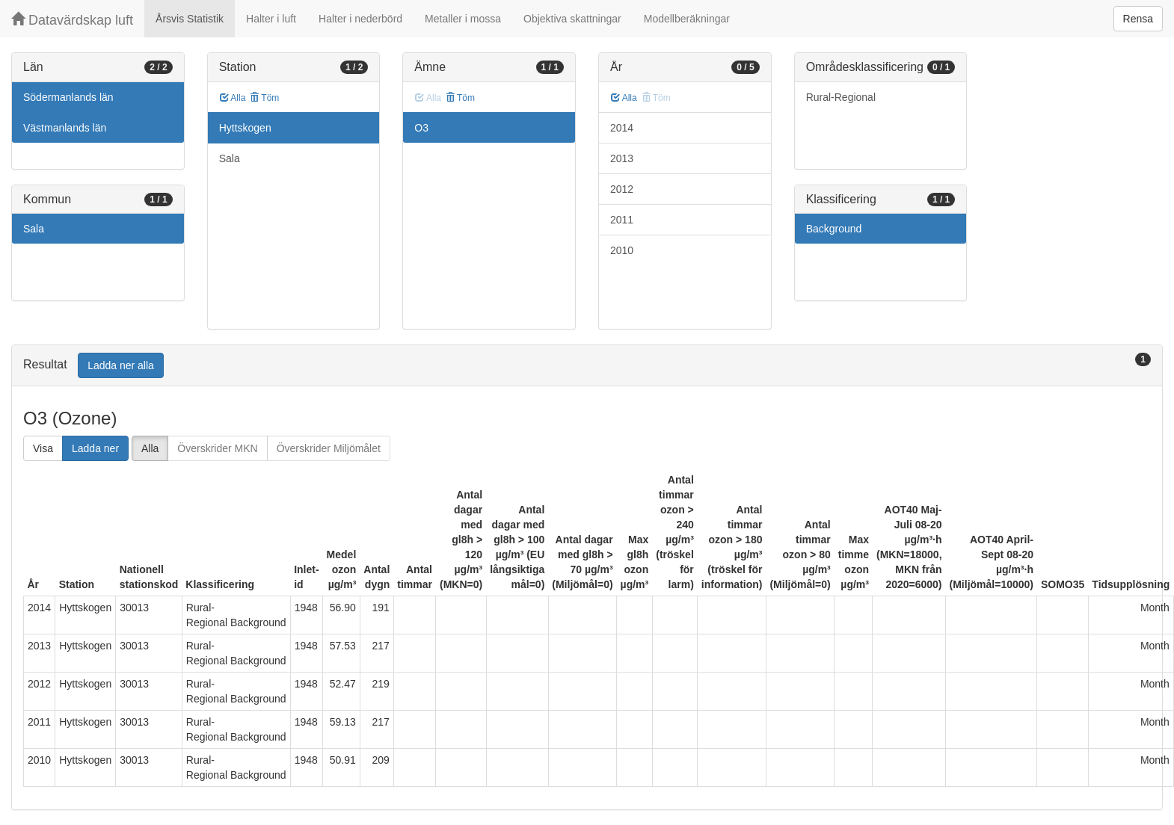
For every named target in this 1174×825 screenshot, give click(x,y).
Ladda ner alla (120, 365)
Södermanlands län (68, 97)
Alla (233, 98)
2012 (621, 189)
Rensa (1138, 19)
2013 (621, 158)
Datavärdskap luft (72, 20)
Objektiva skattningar (572, 19)
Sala (33, 229)
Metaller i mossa (463, 19)
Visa (43, 448)
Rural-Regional (841, 97)
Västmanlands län (64, 128)
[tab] (587, 365)
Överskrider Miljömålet (329, 448)
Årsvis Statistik (190, 19)
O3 (421, 128)
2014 (621, 128)
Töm (264, 98)
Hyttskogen (245, 128)
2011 (621, 220)
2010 (621, 250)
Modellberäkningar (687, 19)
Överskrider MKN (217, 448)
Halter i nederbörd (360, 19)
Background (834, 229)
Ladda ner (95, 448)
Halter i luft (271, 19)
